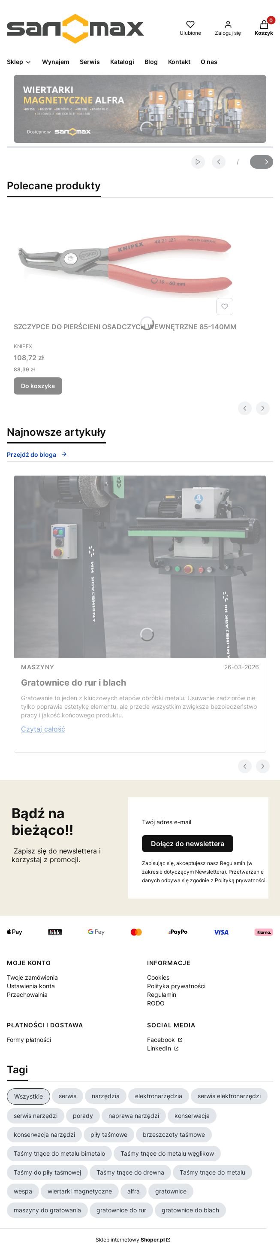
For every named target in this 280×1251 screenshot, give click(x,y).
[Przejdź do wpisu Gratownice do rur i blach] (140, 567)
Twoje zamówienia (32, 977)
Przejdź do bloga (37, 454)
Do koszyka (38, 385)
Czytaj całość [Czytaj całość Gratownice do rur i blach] (43, 729)
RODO (156, 1003)
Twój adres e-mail (166, 822)
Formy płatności (29, 1039)
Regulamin (161, 994)
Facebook (162, 1039)
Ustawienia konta (31, 986)
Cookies (158, 977)
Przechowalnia (27, 994)
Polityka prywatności (176, 986)
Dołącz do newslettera (187, 843)
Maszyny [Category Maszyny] (37, 667)
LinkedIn (160, 1048)
